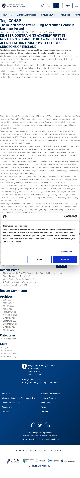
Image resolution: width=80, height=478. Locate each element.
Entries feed (8, 350)
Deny (39, 259)
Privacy (24, 439)
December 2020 (10, 324)
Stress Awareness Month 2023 (16, 276)
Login (67, 6)
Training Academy (46, 32)
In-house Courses (48, 15)
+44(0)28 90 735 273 (33, 379)
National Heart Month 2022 (15, 285)
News (43, 407)
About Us (6, 393)
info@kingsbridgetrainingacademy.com (41, 382)
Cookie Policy (34, 439)
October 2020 (9, 327)
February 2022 (9, 312)
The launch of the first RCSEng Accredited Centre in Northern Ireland (32, 273)
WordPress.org (9, 356)
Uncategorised (9, 338)
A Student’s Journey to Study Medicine (20, 282)
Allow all (65, 259)
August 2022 (8, 306)
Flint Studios (52, 435)
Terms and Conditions (50, 439)
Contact (44, 411)
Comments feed (10, 353)
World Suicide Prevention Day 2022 (18, 279)
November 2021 (10, 315)
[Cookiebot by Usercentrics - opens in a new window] (66, 217)
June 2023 (7, 299)
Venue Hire (65, 15)
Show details (66, 251)
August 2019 (8, 330)
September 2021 (10, 321)
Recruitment (7, 407)
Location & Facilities (11, 402)
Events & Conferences (26, 15)
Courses (6, 15)
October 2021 (9, 318)
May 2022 (7, 309)
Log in (5, 347)
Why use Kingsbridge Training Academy (19, 398)
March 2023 (8, 302)
